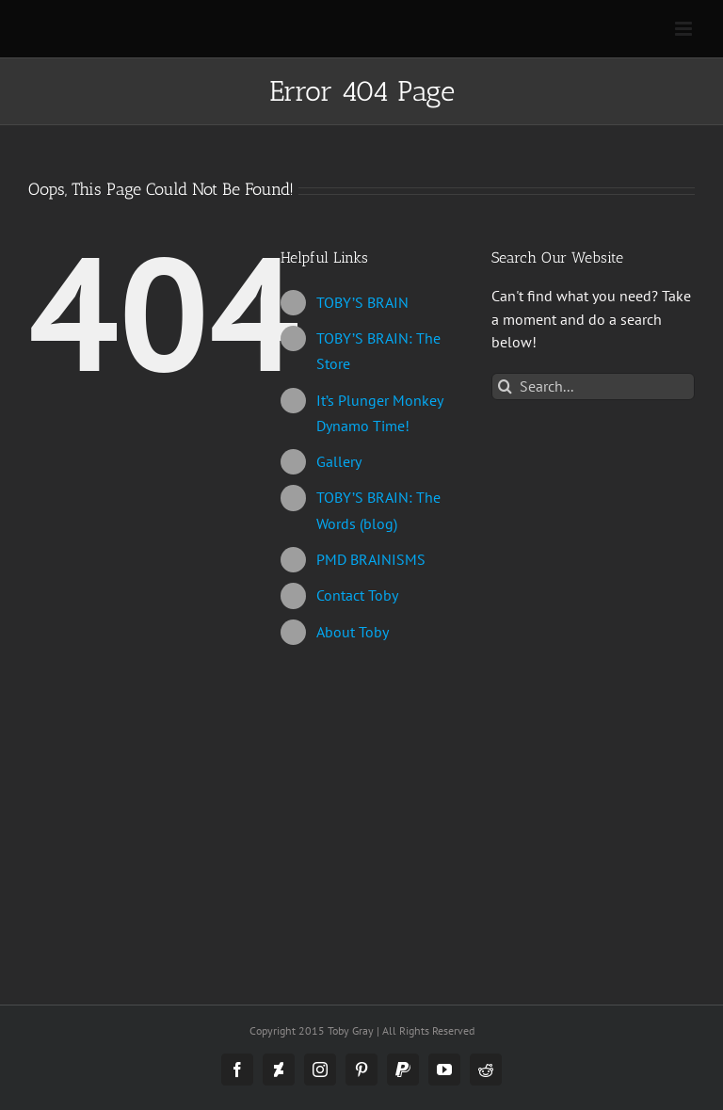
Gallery (339, 461)
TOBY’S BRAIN (362, 302)
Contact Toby (357, 595)
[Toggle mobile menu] (685, 29)
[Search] (505, 386)
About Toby (352, 631)
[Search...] (593, 386)
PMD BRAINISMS (371, 559)
